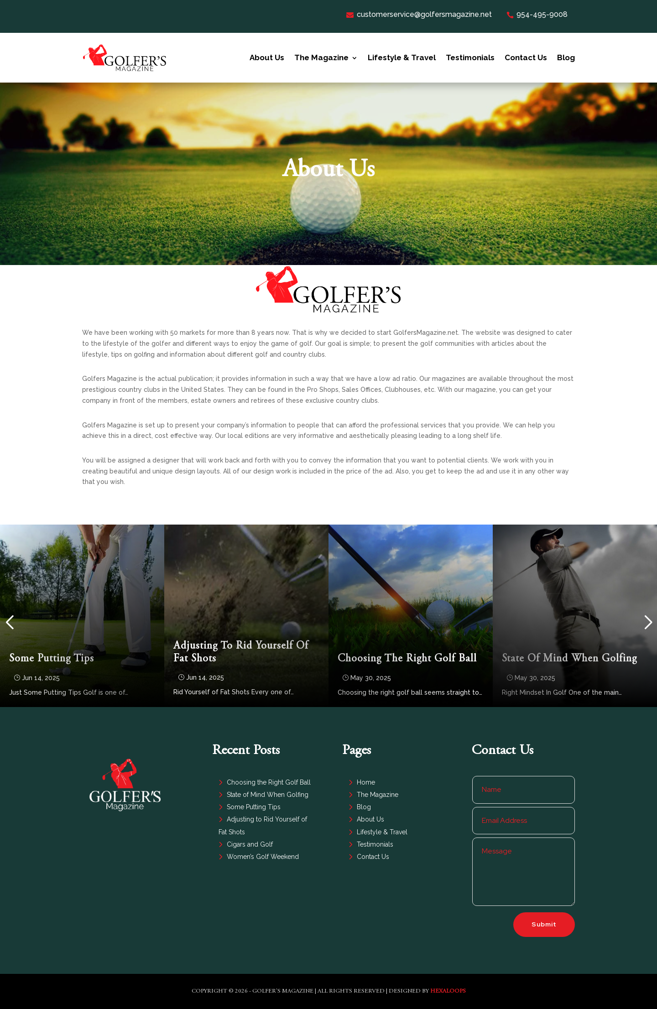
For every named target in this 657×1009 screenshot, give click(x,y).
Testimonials (470, 57)
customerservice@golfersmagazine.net (418, 14)
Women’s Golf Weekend (263, 856)
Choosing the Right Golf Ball (407, 659)
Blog (566, 57)
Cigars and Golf (250, 844)
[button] (9, 622)
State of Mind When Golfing (569, 659)
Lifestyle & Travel (402, 57)
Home (366, 782)
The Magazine (321, 57)
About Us (267, 57)
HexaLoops (448, 991)
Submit (544, 924)
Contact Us (526, 57)
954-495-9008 (537, 14)
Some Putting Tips (51, 659)
